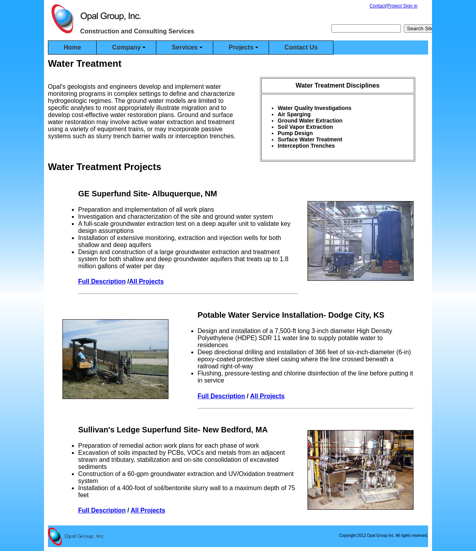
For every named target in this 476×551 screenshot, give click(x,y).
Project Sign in (402, 6)
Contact (378, 6)
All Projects (146, 281)
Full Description (102, 281)
